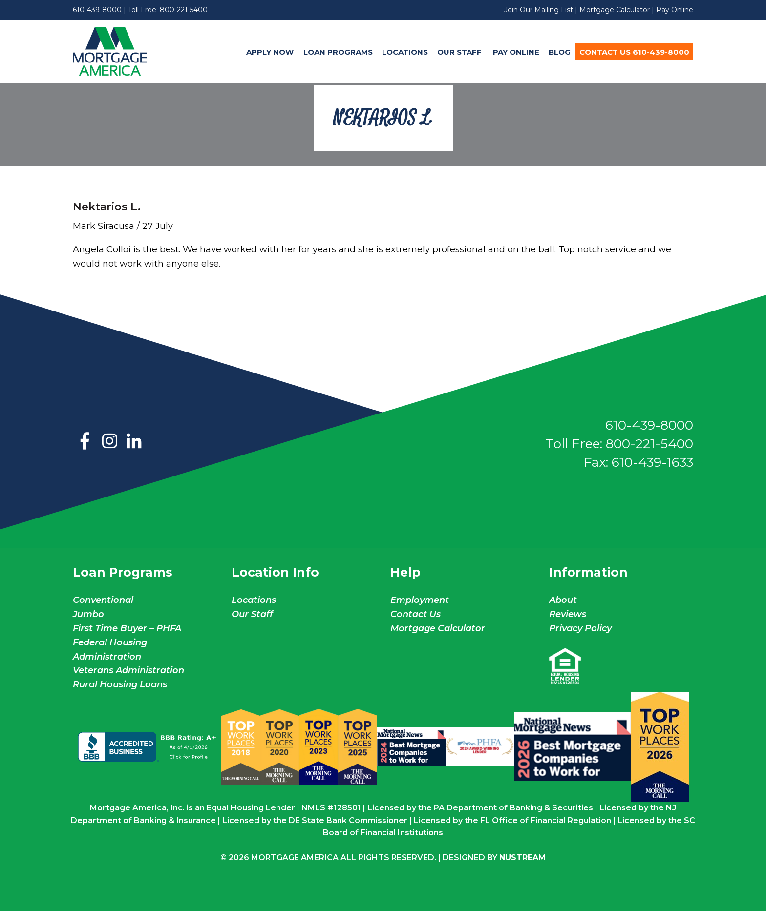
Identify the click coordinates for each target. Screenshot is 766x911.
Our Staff (460, 52)
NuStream (522, 857)
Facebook (85, 442)
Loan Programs (338, 52)
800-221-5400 (184, 9)
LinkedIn (134, 442)
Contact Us (415, 614)
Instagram (109, 442)
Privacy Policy (580, 628)
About (563, 600)
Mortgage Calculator (614, 9)
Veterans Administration (128, 670)
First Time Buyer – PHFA (127, 628)
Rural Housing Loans (120, 684)
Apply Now (270, 52)
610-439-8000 (97, 9)
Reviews (567, 614)
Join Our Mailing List (538, 9)
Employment (419, 600)
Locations (405, 52)
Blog (560, 52)
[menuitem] (270, 52)
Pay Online (674, 9)
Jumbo (88, 614)
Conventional (103, 600)
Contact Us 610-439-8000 (634, 52)
